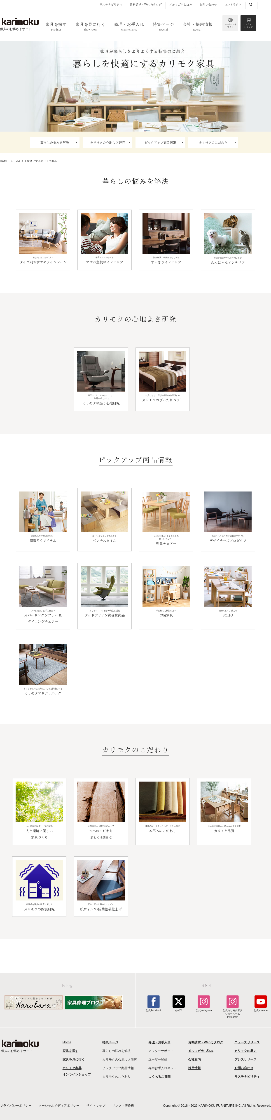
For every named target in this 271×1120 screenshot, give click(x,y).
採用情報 (194, 1068)
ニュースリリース (247, 1042)
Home (67, 1042)
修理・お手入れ (159, 1042)
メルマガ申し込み (180, 4)
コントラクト (233, 4)
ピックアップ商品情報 (160, 142)
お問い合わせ (208, 4)
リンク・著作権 (123, 1105)
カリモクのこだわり (213, 142)
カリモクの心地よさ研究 (107, 142)
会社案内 (194, 1059)
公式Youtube (261, 1009)
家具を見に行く (74, 1059)
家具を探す (70, 1051)
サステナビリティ (111, 4)
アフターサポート (161, 1051)
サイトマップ (95, 1105)
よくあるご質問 (159, 1076)
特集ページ (110, 1042)
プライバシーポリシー (16, 1105)
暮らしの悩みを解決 (54, 142)
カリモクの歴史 (245, 1051)
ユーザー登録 (157, 1059)
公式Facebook (153, 1009)
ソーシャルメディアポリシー (58, 1105)
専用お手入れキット (162, 1068)
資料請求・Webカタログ (146, 4)
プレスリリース (245, 1059)
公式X (179, 1009)
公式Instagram (204, 1009)
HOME (4, 161)
